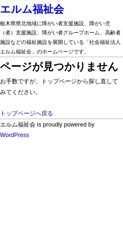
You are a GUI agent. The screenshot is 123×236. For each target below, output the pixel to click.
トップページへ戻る (26, 113)
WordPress (14, 135)
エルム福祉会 (32, 9)
